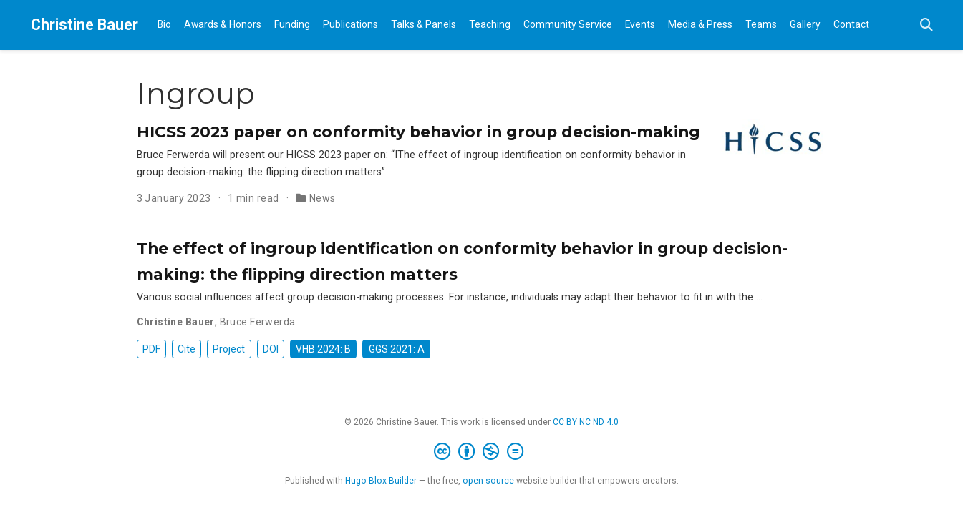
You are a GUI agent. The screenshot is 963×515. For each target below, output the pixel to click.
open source (488, 481)
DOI (271, 349)
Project (229, 349)
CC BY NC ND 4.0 (586, 422)
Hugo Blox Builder (381, 481)
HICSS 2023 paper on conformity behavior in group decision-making (418, 131)
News (322, 198)
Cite (186, 349)
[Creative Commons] (481, 452)
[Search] (926, 25)
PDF (151, 349)
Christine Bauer (84, 25)
